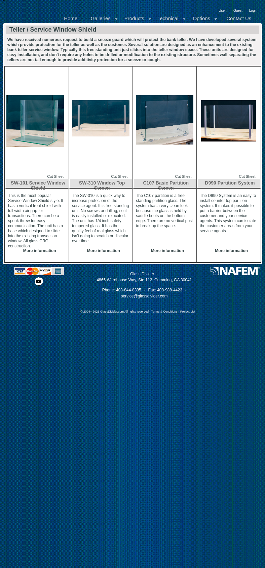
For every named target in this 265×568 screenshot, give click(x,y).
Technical (171, 18)
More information (39, 250)
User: (223, 10)
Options (205, 18)
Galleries (104, 18)
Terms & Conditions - (165, 311)
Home (70, 18)
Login (253, 10)
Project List (187, 311)
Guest (237, 10)
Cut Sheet (55, 176)
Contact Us (238, 18)
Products (138, 18)
